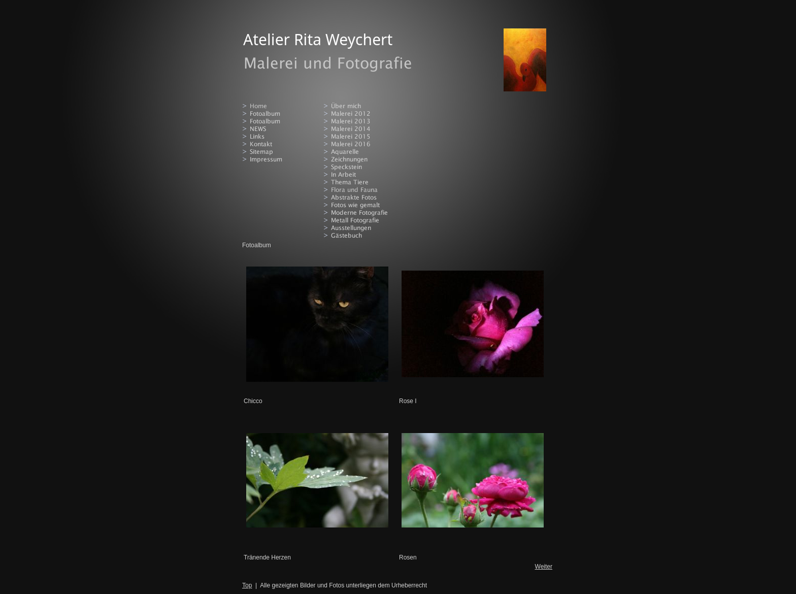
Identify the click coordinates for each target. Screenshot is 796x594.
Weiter (543, 566)
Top (247, 585)
